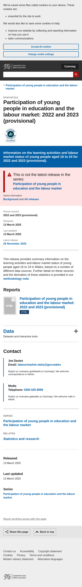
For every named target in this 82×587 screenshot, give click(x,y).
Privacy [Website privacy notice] (21, 555)
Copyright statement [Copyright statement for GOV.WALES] (50, 551)
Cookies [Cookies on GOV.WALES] (8, 555)
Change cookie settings (41, 54)
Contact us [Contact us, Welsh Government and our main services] (9, 551)
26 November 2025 (14, 243)
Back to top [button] (47, 531)
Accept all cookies (41, 46)
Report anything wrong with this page (24, 519)
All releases (31, 199)
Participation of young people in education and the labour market (37, 186)
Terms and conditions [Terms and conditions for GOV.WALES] (41, 555)
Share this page (18, 531)
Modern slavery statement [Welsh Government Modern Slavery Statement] (18, 559)
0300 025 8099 (33, 389)
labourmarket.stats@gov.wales (39, 364)
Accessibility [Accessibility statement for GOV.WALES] (27, 551)
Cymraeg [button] (69, 66)
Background (10, 199)
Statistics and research (21, 439)
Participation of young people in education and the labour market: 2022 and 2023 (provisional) (9, 306)
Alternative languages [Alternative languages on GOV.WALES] (50, 559)
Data (8, 331)
